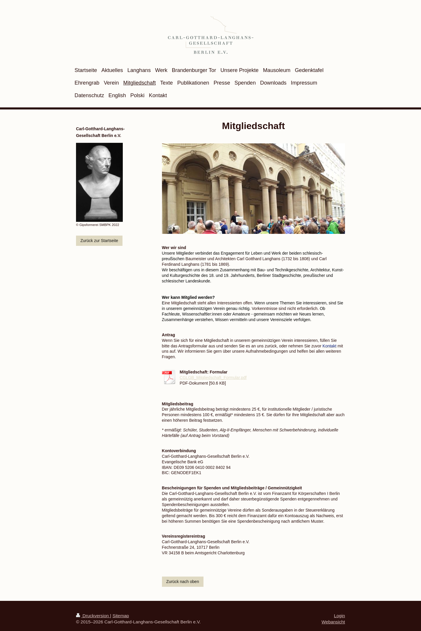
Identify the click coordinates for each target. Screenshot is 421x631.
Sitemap (121, 615)
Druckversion (93, 615)
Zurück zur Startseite (99, 240)
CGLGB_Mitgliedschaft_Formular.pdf (213, 377)
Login (339, 615)
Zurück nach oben (182, 581)
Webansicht (333, 621)
